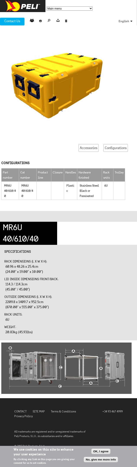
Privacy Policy (23, 416)
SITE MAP (39, 411)
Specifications (17, 251)
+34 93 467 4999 (112, 411)
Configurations (116, 148)
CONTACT (20, 411)
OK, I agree (100, 451)
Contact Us (12, 21)
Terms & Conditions (63, 411)
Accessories (88, 148)
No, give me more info (101, 459)
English (124, 21)
